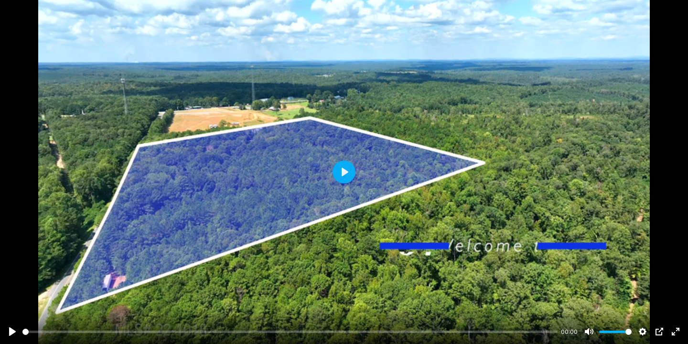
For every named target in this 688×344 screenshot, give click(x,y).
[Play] (12, 331)
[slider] (290, 331)
